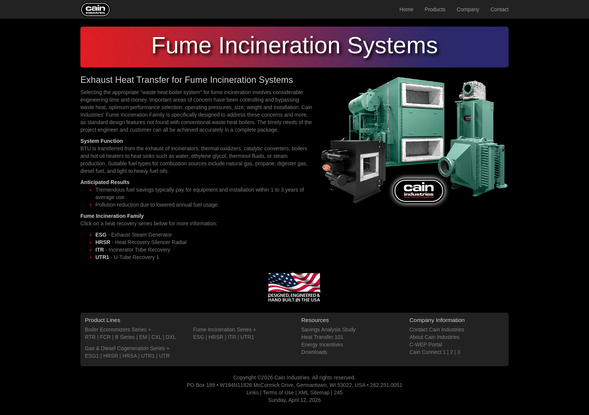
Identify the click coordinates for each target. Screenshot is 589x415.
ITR (232, 337)
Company (468, 9)
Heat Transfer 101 (322, 337)
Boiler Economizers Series (115, 330)
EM (143, 337)
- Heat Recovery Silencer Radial (141, 242)
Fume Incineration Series (222, 330)
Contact (500, 9)
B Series (125, 337)
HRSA (129, 356)
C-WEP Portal (425, 345)
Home (406, 9)
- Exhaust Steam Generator (133, 235)
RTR (90, 337)
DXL (171, 337)
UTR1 (148, 356)
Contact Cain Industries (436, 330)
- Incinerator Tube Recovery (132, 250)
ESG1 (92, 356)
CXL (156, 337)
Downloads (314, 352)
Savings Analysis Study (328, 330)
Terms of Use (278, 393)
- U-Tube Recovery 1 (127, 257)
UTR (164, 356)
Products (435, 9)
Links (252, 393)
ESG (198, 337)
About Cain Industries (434, 337)
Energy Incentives (322, 345)
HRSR (110, 356)
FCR (105, 337)
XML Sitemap (314, 393)
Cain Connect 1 (427, 352)
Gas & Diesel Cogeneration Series (125, 348)
